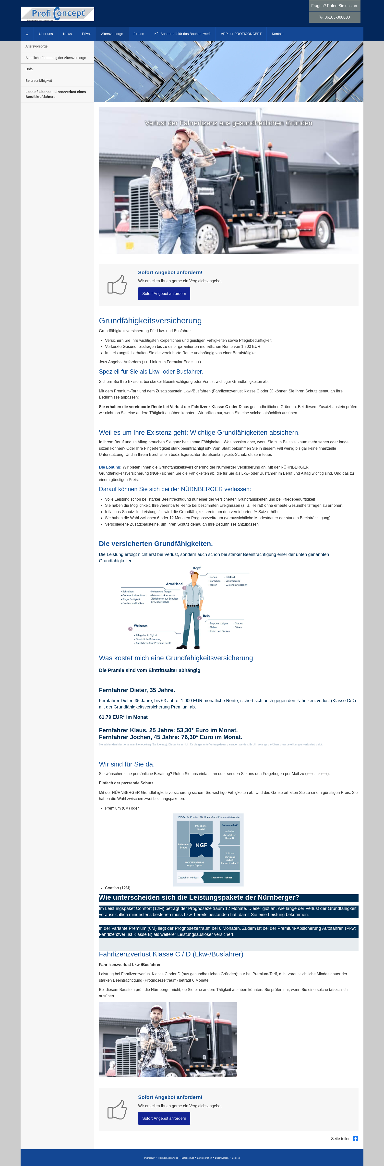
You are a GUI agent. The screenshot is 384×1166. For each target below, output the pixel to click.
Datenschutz (187, 1158)
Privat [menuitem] (86, 34)
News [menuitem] (67, 34)
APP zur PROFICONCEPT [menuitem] (241, 34)
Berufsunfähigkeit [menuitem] (38, 80)
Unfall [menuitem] (29, 69)
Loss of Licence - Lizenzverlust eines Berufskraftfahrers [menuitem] (55, 94)
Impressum (149, 1158)
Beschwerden (222, 1158)
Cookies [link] (236, 1158)
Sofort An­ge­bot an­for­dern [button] (164, 294)
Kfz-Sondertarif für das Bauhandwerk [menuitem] (182, 34)
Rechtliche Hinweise (168, 1158)
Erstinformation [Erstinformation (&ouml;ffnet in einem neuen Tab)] (204, 1158)
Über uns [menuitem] (46, 34)
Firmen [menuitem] (138, 34)
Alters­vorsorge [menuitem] (112, 34)
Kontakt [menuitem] (277, 34)
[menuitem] (27, 34)
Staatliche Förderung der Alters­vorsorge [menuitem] (55, 58)
